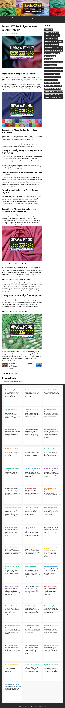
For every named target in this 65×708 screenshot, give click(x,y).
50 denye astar (48, 29)
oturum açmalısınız (18, 381)
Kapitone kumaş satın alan (52, 53)
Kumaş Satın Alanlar (10, 70)
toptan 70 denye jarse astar (52, 88)
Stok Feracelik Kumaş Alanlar (53, 85)
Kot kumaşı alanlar (50, 56)
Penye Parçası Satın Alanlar (52, 77)
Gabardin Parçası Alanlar (52, 44)
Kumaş (3, 18)
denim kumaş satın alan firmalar (53, 41)
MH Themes (30, 706)
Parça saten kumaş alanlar (52, 74)
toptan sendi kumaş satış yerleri (53, 97)
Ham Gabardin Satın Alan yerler (53, 47)
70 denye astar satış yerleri (52, 35)
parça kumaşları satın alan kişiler (54, 71)
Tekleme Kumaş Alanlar (50, 18)
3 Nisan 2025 (7, 33)
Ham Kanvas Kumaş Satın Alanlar (53, 50)
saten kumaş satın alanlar (52, 83)
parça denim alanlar (50, 65)
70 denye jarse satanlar (51, 38)
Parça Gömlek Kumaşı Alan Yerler (54, 68)
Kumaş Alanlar (49, 59)
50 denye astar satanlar (51, 32)
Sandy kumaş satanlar (51, 80)
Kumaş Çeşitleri (11, 18)
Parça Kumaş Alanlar (36, 18)
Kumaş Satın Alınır (23, 18)
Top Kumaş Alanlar (6, 21)
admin (13, 33)
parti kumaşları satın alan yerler (54, 62)
